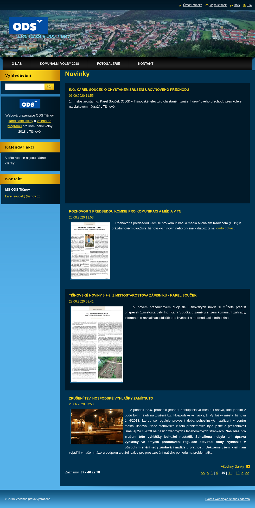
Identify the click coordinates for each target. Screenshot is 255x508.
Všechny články (232, 466)
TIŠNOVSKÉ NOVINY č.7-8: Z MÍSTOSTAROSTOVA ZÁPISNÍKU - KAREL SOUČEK (133, 295)
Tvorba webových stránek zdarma (227, 498)
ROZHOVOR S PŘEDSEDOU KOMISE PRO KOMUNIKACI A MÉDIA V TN (125, 211)
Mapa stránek (218, 5)
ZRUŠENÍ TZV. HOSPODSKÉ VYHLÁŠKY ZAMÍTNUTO (111, 398)
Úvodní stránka (192, 5)
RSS (237, 5)
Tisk (249, 5)
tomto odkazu (225, 228)
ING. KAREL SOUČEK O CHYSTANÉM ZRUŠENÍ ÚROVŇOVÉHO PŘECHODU (129, 90)
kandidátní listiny (21, 121)
